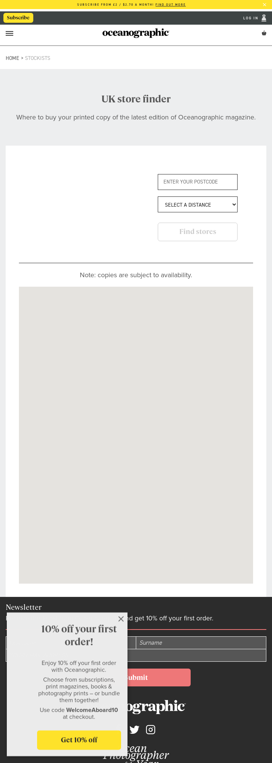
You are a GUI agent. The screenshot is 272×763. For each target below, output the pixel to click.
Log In (251, 18)
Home (12, 58)
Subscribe (18, 18)
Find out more (170, 5)
